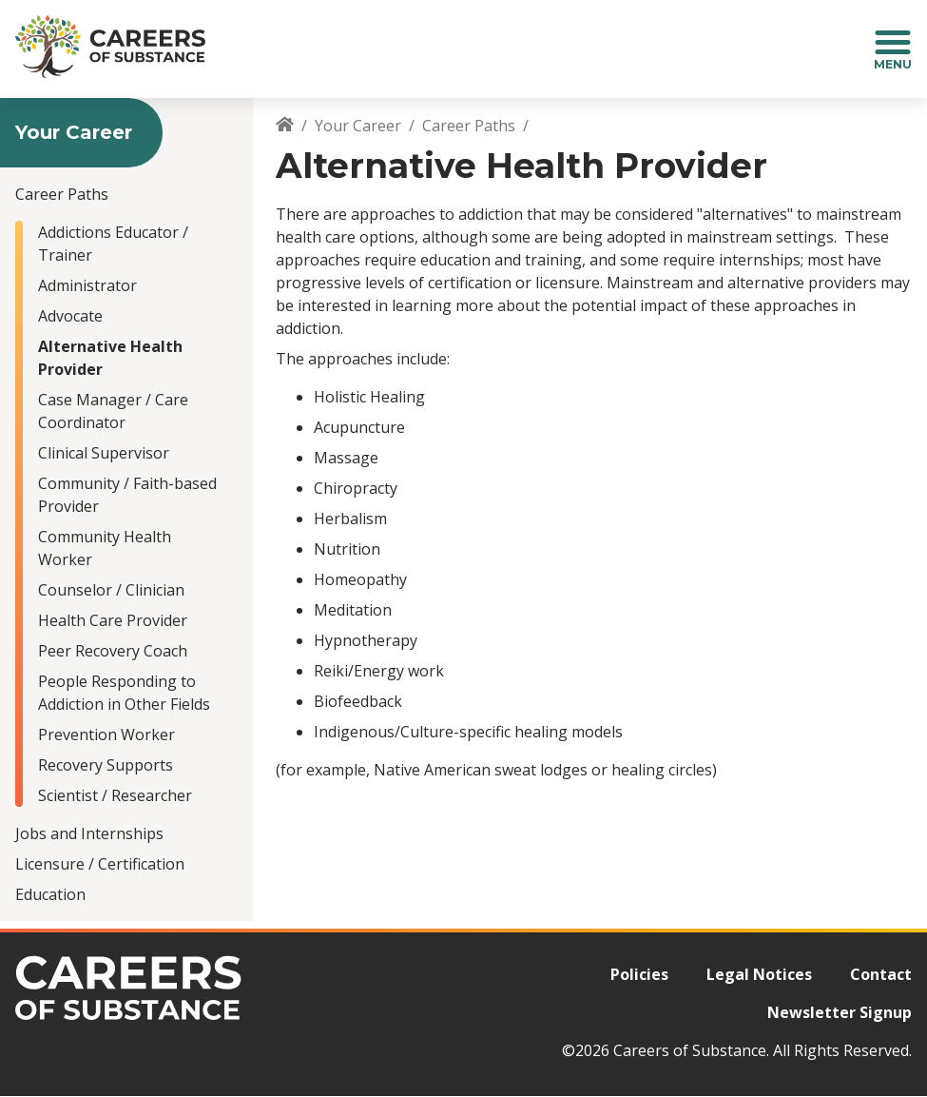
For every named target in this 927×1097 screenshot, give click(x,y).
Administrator (87, 285)
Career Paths (61, 194)
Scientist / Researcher (115, 795)
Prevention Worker (106, 734)
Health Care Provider (112, 620)
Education (50, 894)
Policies (639, 974)
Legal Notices (759, 974)
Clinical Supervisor (103, 452)
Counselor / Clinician (111, 589)
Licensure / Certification (99, 863)
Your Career (358, 125)
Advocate (70, 315)
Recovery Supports (105, 764)
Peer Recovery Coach (112, 650)
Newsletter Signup (839, 1012)
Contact (881, 974)
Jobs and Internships (89, 833)
